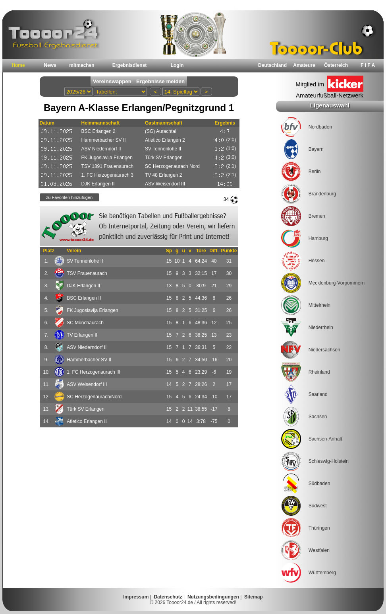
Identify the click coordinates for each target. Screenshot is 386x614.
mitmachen (81, 65)
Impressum (136, 597)
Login (177, 65)
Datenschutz (168, 597)
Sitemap (253, 597)
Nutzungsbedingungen (213, 597)
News (50, 65)
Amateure (304, 65)
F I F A (368, 65)
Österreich (336, 65)
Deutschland (272, 65)
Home (18, 65)
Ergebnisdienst (129, 65)
